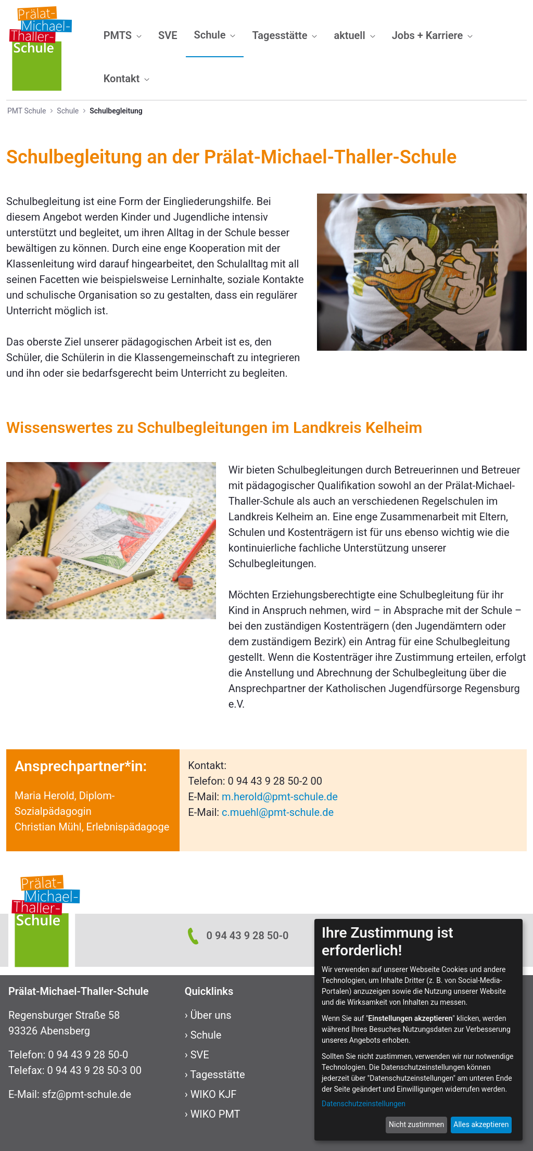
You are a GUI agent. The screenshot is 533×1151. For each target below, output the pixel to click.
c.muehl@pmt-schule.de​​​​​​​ (278, 812)
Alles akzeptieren (481, 1124)
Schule (206, 1035)
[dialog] (418, 1030)
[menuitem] (122, 35)
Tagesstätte (217, 1074)
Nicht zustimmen (416, 1124)
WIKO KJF (214, 1094)
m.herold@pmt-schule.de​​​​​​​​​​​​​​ (280, 796)
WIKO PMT (215, 1114)
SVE (200, 1054)
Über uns (211, 1015)
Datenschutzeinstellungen (363, 1103)
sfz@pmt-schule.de (86, 1094)
